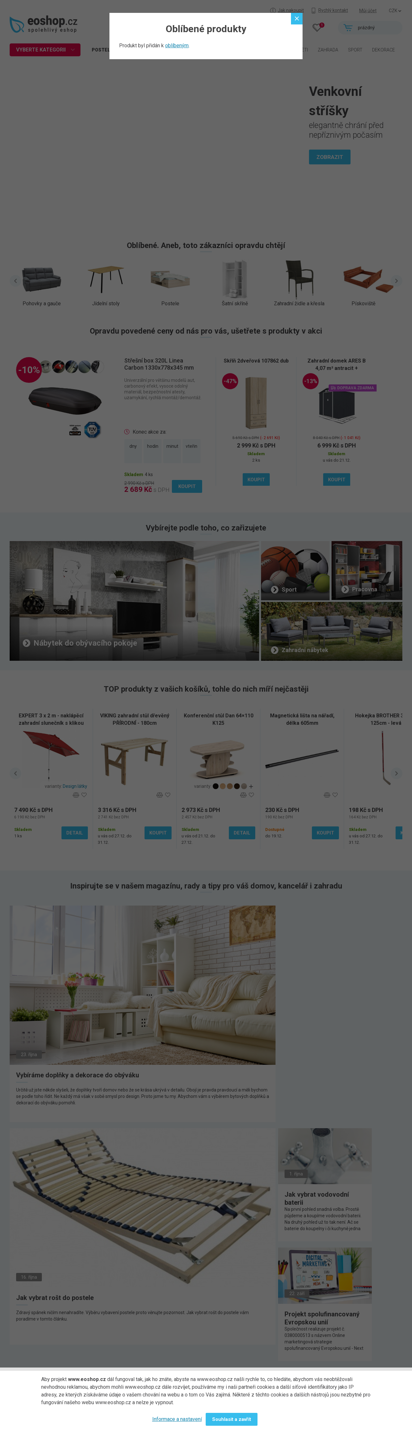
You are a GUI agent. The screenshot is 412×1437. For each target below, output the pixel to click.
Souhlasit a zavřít (231, 1419)
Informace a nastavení (177, 1419)
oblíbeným (177, 45)
